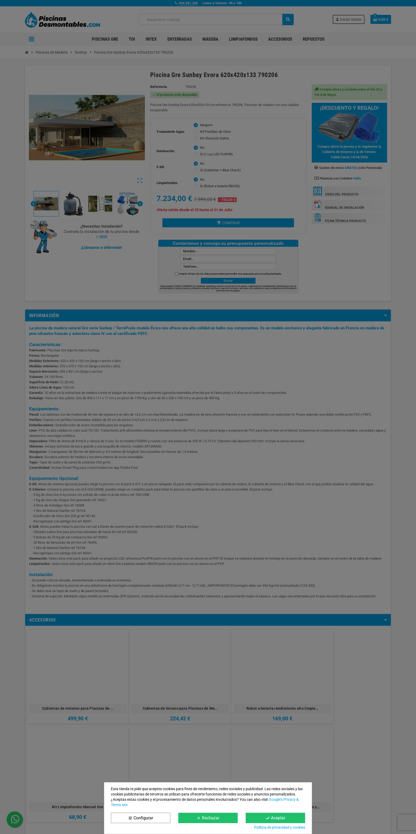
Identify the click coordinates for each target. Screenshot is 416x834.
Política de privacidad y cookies (279, 827)
